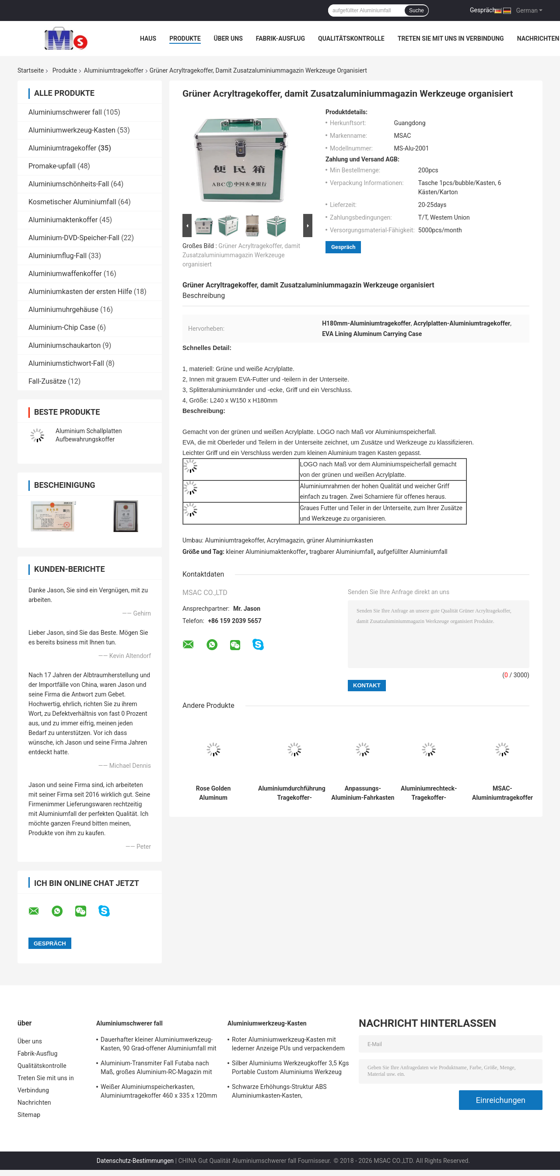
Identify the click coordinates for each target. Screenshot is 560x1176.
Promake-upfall (52, 166)
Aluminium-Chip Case (61, 327)
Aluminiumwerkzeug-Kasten (72, 130)
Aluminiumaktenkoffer (63, 220)
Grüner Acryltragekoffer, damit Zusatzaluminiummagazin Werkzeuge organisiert (241, 255)
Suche (416, 10)
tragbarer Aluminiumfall (341, 551)
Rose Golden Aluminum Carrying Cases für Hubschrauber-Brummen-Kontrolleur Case (213, 793)
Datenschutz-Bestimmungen (135, 1160)
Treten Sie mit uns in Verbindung (451, 38)
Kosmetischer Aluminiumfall (72, 202)
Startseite (31, 70)
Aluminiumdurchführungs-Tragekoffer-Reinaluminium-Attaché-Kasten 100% (294, 793)
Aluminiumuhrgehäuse (63, 309)
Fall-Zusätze (47, 381)
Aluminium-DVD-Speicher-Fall (73, 238)
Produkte (184, 38)
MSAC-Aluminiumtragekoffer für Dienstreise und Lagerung (502, 793)
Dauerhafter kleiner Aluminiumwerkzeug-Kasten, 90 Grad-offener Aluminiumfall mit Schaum (159, 1045)
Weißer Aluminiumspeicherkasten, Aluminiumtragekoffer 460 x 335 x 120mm (159, 1091)
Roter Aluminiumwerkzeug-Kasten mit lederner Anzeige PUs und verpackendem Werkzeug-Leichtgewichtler (288, 1045)
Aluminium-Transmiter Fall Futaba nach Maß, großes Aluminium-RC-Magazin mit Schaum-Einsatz (156, 1069)
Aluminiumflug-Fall (57, 256)
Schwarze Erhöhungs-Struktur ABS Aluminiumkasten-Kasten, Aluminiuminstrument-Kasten (279, 1092)
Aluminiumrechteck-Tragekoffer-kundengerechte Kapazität (429, 793)
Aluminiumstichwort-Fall (66, 363)
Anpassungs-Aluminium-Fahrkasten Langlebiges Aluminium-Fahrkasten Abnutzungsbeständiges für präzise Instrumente (362, 793)
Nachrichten (538, 38)
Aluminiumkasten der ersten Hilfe (80, 291)
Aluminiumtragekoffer (114, 70)
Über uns (228, 38)
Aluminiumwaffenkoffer (65, 274)
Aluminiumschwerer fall (65, 112)
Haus (148, 38)
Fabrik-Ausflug (280, 38)
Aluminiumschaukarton (64, 345)
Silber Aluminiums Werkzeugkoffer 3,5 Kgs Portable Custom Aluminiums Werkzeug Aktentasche (290, 1069)
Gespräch (483, 10)
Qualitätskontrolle (351, 38)
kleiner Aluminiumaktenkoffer (266, 551)
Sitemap (29, 1114)
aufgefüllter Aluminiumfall (412, 551)
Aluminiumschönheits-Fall (68, 184)
